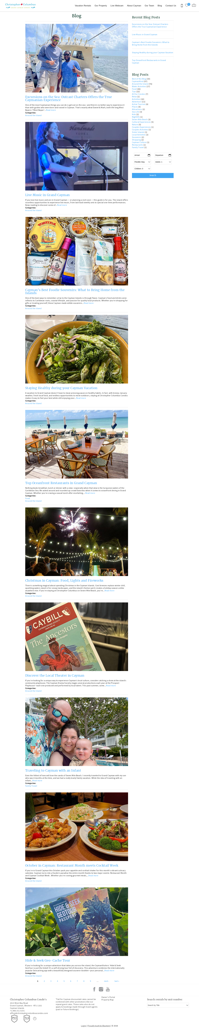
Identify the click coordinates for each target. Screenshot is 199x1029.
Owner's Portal (108, 997)
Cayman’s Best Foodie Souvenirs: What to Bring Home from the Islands (150, 43)
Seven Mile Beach (140, 119)
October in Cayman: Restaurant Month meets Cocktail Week (71, 865)
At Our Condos (139, 94)
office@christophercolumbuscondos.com (29, 1013)
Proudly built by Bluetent (99, 1026)
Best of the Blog (139, 79)
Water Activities (139, 86)
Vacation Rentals (83, 6)
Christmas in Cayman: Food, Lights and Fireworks (64, 580)
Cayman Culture (139, 142)
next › (106, 981)
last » (116, 981)
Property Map (107, 1000)
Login (83, 1026)
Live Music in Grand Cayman (47, 195)
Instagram (101, 989)
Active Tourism (139, 104)
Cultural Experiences (141, 122)
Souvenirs (137, 137)
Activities (136, 99)
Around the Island (33, 115)
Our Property (101, 6)
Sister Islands (138, 132)
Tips (134, 91)
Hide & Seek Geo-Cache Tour (47, 960)
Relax (134, 96)
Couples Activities (140, 129)
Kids (134, 114)
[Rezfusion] (35, 1019)
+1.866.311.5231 (17, 1010)
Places (135, 107)
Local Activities (139, 134)
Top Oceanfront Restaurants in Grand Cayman (61, 483)
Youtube (107, 989)
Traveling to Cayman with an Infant (53, 770)
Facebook (94, 989)
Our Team (149, 6)
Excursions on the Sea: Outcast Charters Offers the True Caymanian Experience (150, 25)
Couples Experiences (141, 127)
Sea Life (136, 112)
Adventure (137, 101)
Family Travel (31, 786)
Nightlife (136, 117)
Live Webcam (117, 6)
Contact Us (170, 6)
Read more (51, 110)
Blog (160, 6)
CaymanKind (138, 81)
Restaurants (137, 145)
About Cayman (134, 6)
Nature (135, 124)
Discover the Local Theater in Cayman (54, 675)
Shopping (136, 140)
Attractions (137, 109)
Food (27, 498)
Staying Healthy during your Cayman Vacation (61, 388)
